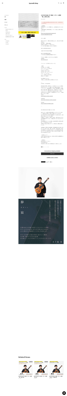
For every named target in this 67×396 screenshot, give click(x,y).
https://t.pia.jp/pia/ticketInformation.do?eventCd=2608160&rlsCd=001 (48, 34)
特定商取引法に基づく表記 (10, 36)
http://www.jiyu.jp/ (44, 59)
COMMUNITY (8, 32)
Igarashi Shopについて (9, 29)
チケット (6, 25)
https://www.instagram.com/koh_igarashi (48, 99)
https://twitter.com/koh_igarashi (47, 96)
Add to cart (52, 153)
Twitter (7, 42)
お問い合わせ (8, 33)
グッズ (6, 22)
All (5, 16)
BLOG (7, 30)
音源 (5, 19)
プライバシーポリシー (9, 35)
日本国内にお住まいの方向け (52, 157)
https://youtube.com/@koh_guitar (47, 103)
